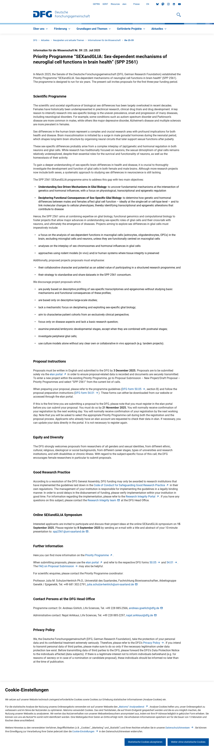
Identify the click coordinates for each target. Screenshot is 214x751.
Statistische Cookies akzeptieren (145, 742)
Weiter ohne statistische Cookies (188, 742)
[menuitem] (41, 29)
